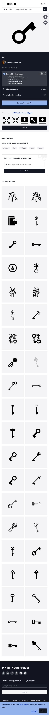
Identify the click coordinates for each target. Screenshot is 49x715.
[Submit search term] (45, 9)
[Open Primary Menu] (3, 4)
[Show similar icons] (45, 22)
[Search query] (24, 164)
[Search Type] (5, 9)
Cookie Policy (23, 705)
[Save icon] (45, 17)
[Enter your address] (24, 686)
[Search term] (25, 9)
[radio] (24, 78)
